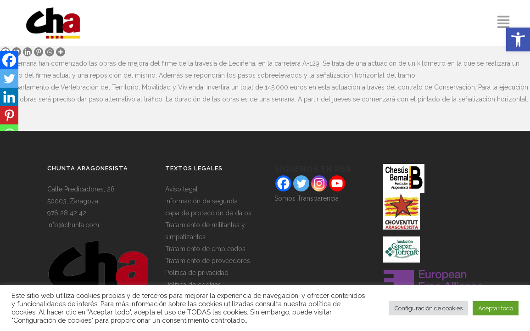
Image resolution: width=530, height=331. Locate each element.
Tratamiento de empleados (205, 248)
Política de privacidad (197, 272)
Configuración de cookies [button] (429, 308)
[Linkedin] (27, 51)
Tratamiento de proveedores (207, 260)
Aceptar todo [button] (495, 308)
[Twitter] (9, 78)
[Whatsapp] (49, 51)
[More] (60, 51)
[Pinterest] (38, 51)
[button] (518, 39)
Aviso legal (181, 189)
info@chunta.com (73, 225)
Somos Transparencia (306, 198)
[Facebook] (9, 60)
